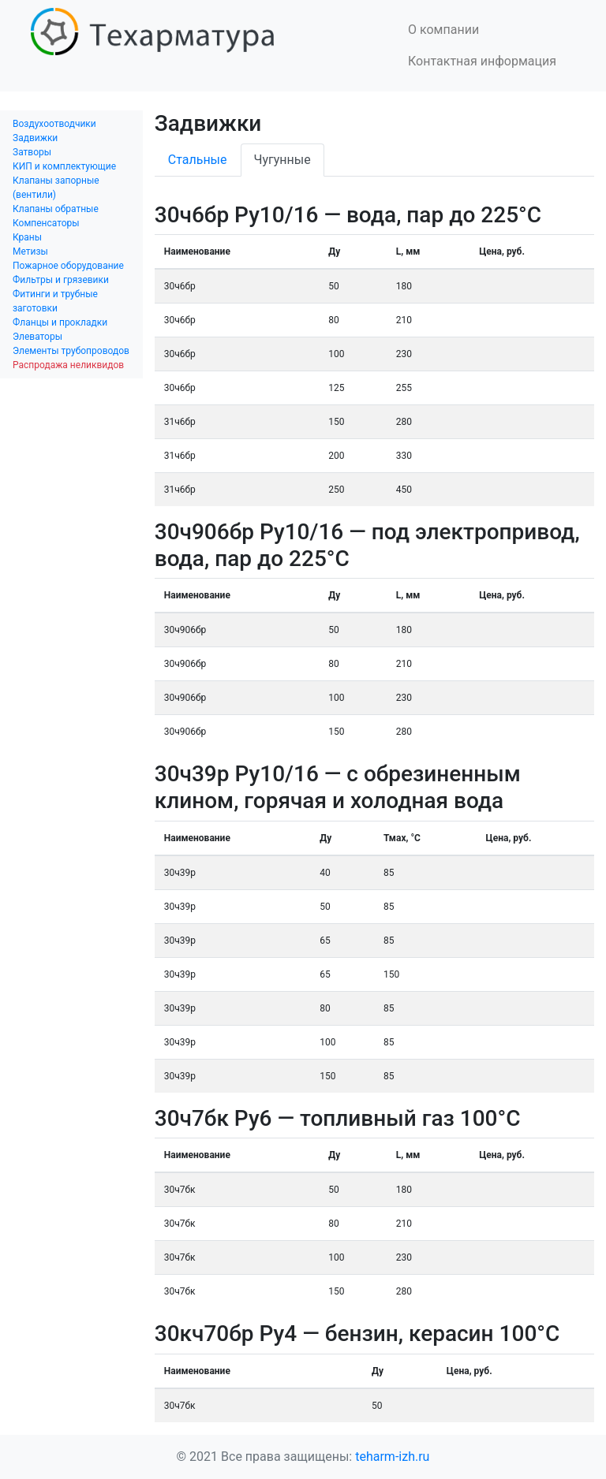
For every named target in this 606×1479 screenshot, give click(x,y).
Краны (27, 237)
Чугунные (282, 159)
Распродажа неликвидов (68, 365)
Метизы (30, 251)
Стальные (197, 159)
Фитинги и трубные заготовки (55, 301)
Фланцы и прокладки (60, 322)
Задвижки (35, 137)
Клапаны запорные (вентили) (56, 187)
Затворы (32, 152)
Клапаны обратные (56, 208)
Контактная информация (482, 61)
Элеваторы (37, 336)
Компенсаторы (46, 223)
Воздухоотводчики (54, 123)
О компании (443, 29)
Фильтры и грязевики (61, 279)
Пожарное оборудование (68, 265)
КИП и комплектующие (64, 166)
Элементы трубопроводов (71, 350)
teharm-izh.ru (392, 1456)
